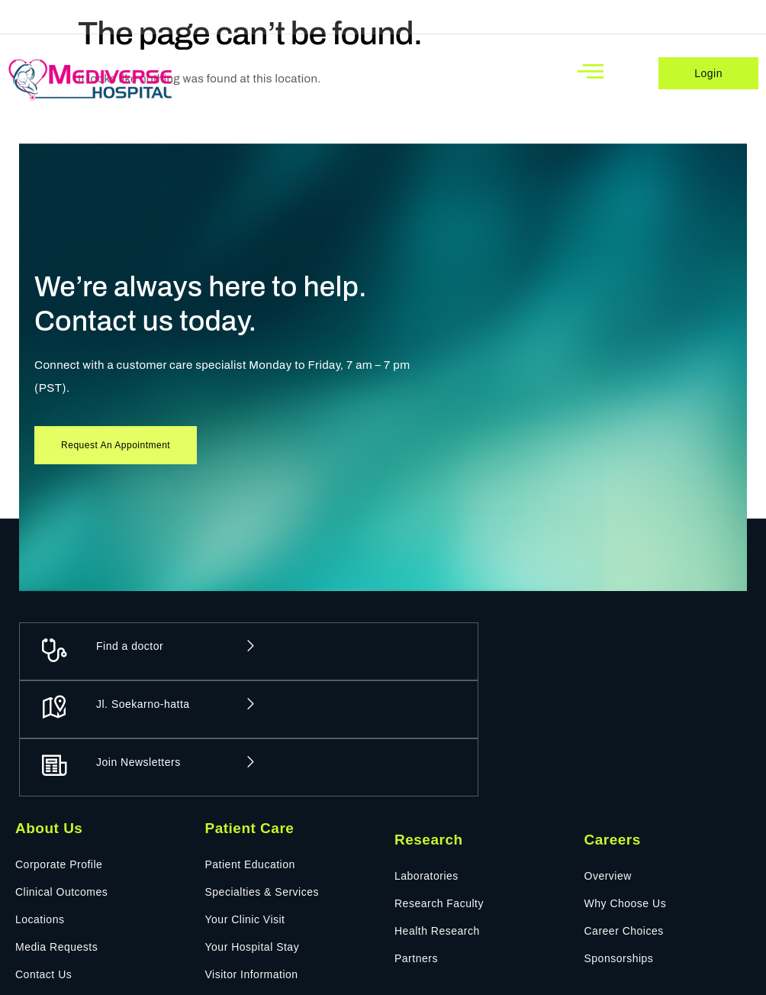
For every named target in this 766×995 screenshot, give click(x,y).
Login (708, 73)
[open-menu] (590, 71)
